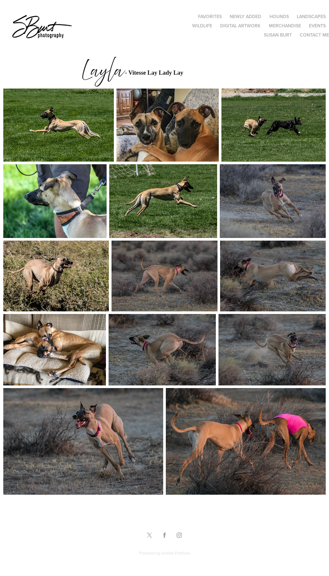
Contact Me (314, 35)
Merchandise (285, 25)
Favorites (210, 16)
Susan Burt (278, 35)
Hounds (279, 16)
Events (317, 25)
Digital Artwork (240, 25)
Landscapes (311, 16)
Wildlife (202, 25)
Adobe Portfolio (176, 553)
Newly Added (245, 16)
